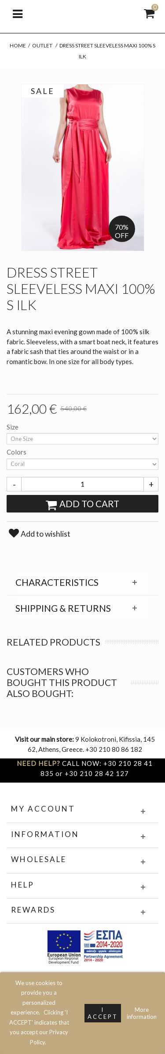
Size (13, 427)
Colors (17, 452)
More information (142, 1013)
